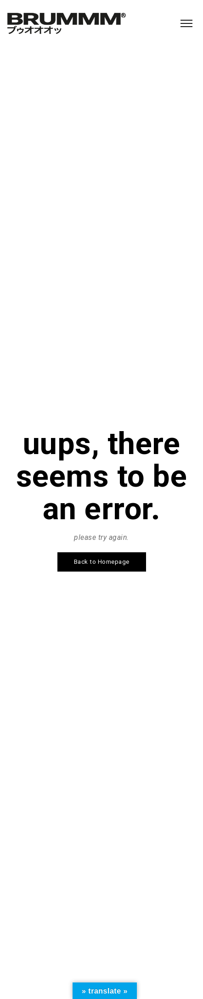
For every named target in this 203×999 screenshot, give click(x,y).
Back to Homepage (102, 561)
